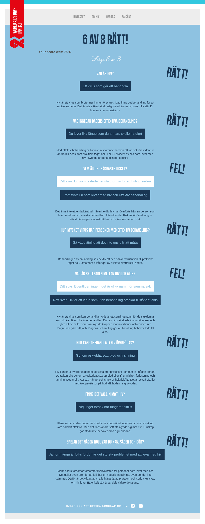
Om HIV (95, 16)
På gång (127, 16)
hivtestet (79, 16)
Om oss (110, 16)
